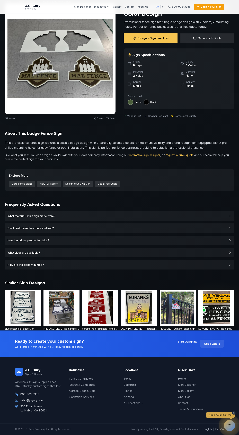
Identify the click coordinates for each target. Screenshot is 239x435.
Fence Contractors (81, 378)
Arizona (129, 397)
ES (163, 6)
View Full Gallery (48, 183)
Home (182, 378)
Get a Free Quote (107, 183)
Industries (102, 6)
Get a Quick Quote (207, 38)
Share (99, 118)
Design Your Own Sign (77, 183)
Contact (129, 6)
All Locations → (134, 403)
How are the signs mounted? (119, 264)
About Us (143, 6)
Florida (128, 390)
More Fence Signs (22, 183)
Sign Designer (82, 6)
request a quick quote (179, 155)
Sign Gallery (186, 390)
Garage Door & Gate (82, 390)
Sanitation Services (81, 397)
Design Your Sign (209, 6)
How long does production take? (119, 240)
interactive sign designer (144, 155)
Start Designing (187, 341)
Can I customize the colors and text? (119, 228)
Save (111, 118)
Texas (127, 378)
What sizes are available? (119, 252)
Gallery (117, 6)
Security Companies (82, 384)
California (130, 384)
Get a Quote (212, 343)
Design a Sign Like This (151, 38)
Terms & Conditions (190, 409)
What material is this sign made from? (119, 216)
